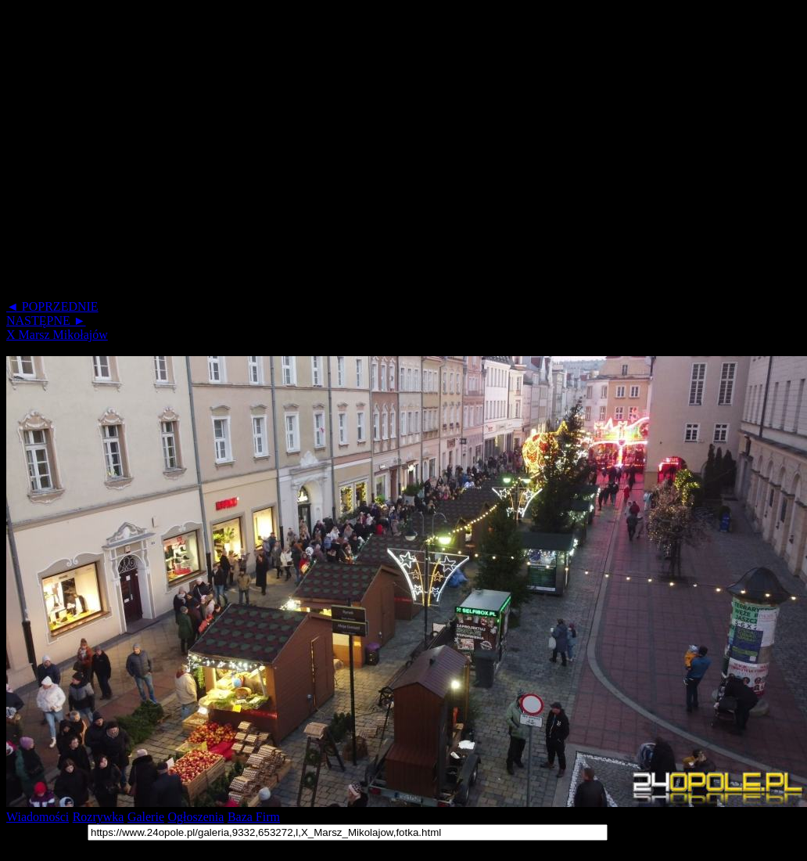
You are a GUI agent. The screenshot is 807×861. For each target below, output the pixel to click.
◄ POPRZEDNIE (52, 306)
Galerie (145, 816)
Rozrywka (98, 816)
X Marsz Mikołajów (57, 334)
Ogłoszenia (195, 816)
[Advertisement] (146, 153)
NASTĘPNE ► (46, 320)
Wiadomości (37, 816)
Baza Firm (254, 816)
